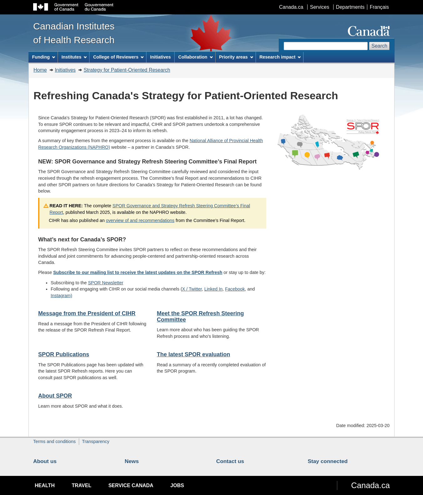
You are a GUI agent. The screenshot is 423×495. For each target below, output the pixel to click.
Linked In (213, 288)
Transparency (95, 441)
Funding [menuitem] (43, 56)
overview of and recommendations (140, 220)
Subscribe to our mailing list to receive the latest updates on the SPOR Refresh (137, 272)
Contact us (230, 461)
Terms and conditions (54, 441)
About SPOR (55, 396)
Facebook (235, 288)
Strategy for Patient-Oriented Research (127, 70)
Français (379, 7)
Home (40, 70)
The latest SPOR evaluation (193, 354)
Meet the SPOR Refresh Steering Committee (200, 316)
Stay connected (328, 461)
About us (45, 461)
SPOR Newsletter (105, 282)
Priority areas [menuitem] (236, 56)
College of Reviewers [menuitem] (118, 56)
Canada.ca (291, 7)
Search (379, 46)
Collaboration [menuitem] (195, 56)
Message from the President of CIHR (86, 313)
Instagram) (61, 295)
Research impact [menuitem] (280, 56)
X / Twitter (192, 288)
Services (319, 7)
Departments (350, 7)
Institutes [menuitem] (74, 56)
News (132, 461)
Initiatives (65, 70)
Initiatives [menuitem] (160, 56)
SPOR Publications (63, 354)
